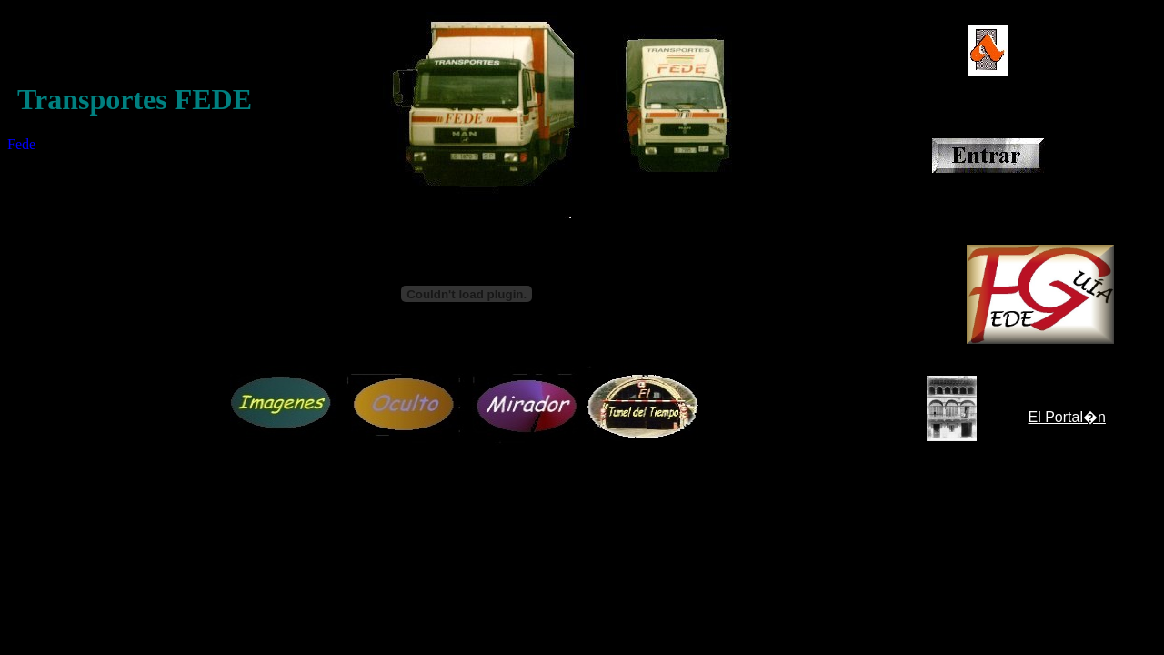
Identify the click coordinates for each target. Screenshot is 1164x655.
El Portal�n (1067, 417)
